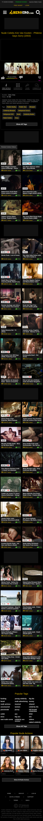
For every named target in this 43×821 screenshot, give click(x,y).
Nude (18, 114)
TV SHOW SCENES (7, 2)
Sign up (21, 793)
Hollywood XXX (8, 114)
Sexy (16, 118)
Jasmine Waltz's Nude (35, 2)
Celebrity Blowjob (9, 110)
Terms (16, 800)
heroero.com (25, 805)
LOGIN (27, 5)
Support (30, 797)
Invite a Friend (15, 797)
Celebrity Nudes (29, 114)
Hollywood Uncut (24, 110)
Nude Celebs (7, 118)
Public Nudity (11, 107)
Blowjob (32, 107)
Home (9, 793)
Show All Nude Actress (21, 780)
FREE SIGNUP (18, 5)
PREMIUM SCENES (21, 2)
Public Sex (22, 107)
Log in (34, 793)
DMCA (27, 800)
